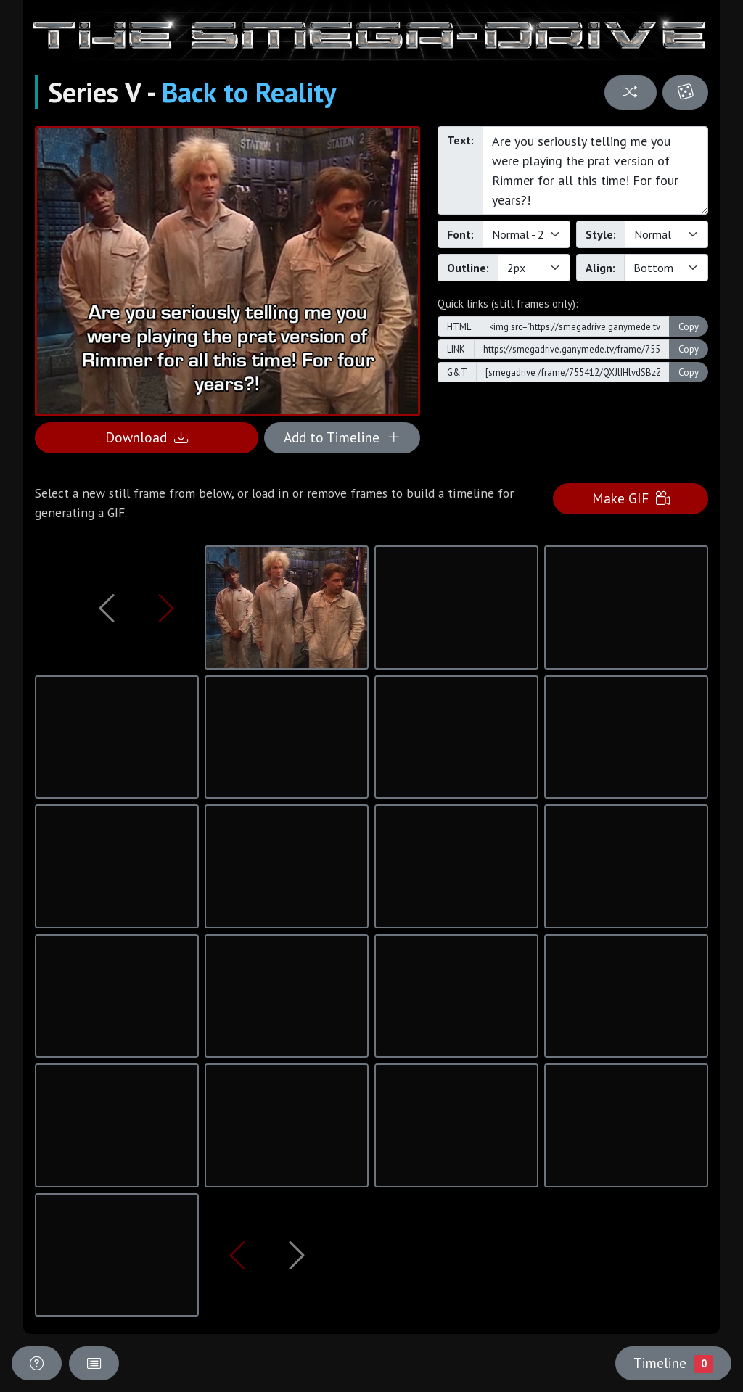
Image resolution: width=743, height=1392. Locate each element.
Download (146, 437)
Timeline (673, 1363)
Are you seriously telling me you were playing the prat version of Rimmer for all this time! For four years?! (595, 170)
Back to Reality (249, 92)
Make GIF (631, 498)
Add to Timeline (342, 437)
